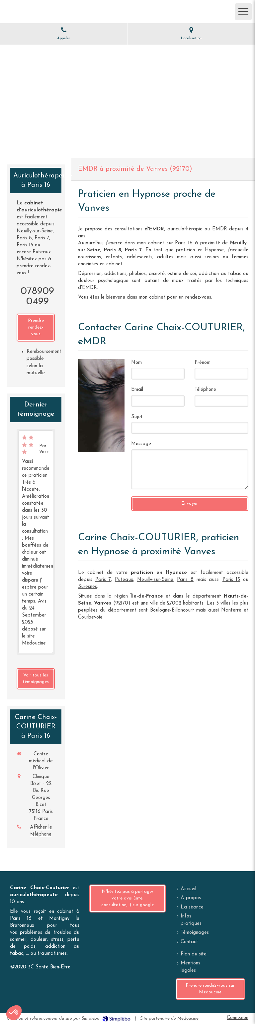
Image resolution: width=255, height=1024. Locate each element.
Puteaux (124, 579)
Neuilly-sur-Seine (155, 579)
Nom (136, 362)
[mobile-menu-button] (243, 11)
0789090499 (37, 296)
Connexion (237, 1017)
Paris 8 (185, 579)
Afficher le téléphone (41, 831)
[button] (14, 1013)
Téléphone (205, 389)
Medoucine (188, 1018)
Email (137, 389)
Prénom (203, 362)
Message (141, 443)
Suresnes (87, 586)
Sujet (137, 416)
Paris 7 (103, 579)
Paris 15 (231, 579)
